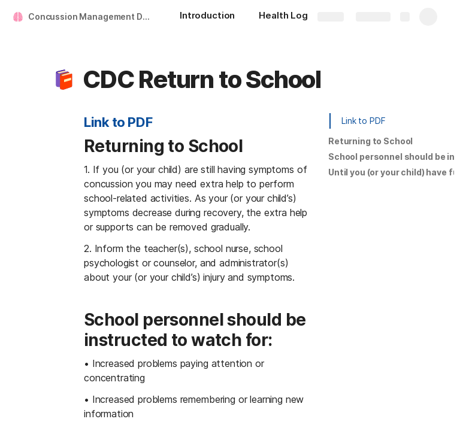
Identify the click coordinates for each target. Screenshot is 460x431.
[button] (64, 79)
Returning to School (370, 141)
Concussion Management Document (92, 16)
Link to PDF (118, 122)
